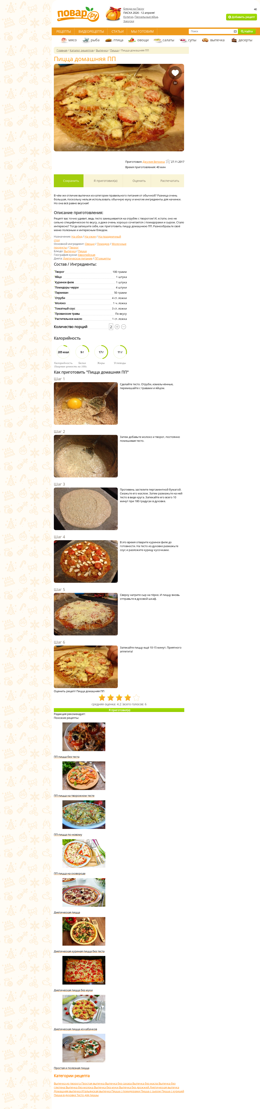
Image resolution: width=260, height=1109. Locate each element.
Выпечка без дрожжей (134, 1087)
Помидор (103, 244)
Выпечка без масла (145, 1083)
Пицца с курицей (173, 1091)
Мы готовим (142, 31)
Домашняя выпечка (67, 1091)
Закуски (128, 21)
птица (118, 40)
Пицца (82, 251)
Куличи (128, 17)
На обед (76, 236)
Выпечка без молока (80, 1087)
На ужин (90, 236)
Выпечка (70, 251)
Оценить (139, 181)
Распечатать (169, 181)
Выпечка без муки (106, 1087)
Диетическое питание (77, 258)
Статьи (118, 31)
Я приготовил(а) (105, 181)
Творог (74, 247)
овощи (143, 40)
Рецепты (63, 31)
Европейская (86, 255)
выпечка (217, 40)
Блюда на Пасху (133, 9)
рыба (95, 40)
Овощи (90, 244)
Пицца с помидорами (126, 1091)
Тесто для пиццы (88, 1095)
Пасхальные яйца (146, 17)
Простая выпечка (93, 1083)
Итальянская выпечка (96, 1091)
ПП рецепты (103, 258)
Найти (247, 31)
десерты (245, 40)
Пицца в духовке (65, 1095)
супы (192, 40)
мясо (72, 40)
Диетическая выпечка (164, 1087)
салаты (168, 40)
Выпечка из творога (67, 1083)
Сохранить (70, 181)
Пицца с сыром (151, 1091)
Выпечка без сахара (118, 1083)
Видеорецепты (91, 31)
